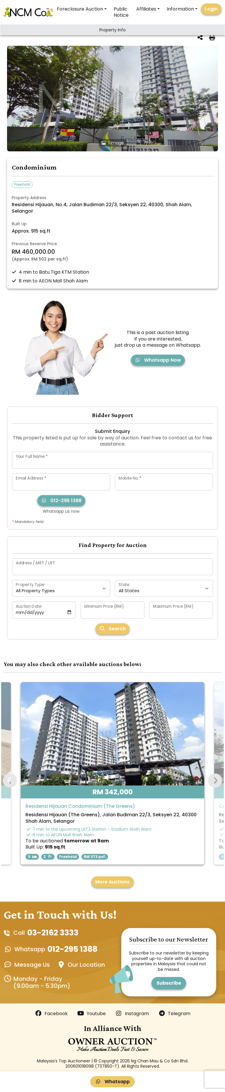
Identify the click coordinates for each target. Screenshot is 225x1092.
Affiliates (146, 9)
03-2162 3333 (53, 932)
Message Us (32, 964)
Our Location (86, 964)
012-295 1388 (61, 500)
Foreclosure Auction (80, 9)
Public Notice (121, 12)
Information (180, 9)
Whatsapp (112, 1081)
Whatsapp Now (158, 360)
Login (211, 9)
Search (112, 628)
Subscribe (168, 983)
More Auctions (112, 881)
